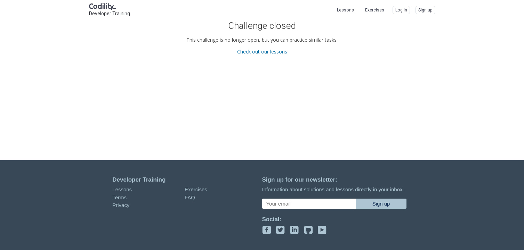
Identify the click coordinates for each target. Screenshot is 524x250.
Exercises (196, 189)
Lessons (122, 189)
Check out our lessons (262, 51)
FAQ (190, 197)
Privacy (120, 205)
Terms (119, 197)
